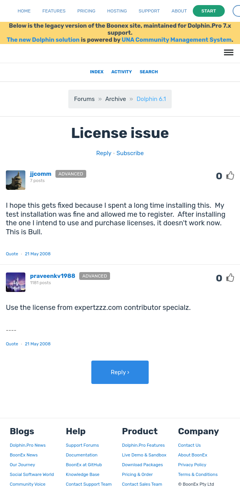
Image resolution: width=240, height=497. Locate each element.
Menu (227, 48)
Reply (104, 153)
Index (96, 71)
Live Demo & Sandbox (144, 455)
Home (24, 11)
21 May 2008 (38, 253)
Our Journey (22, 464)
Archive (115, 99)
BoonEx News (23, 455)
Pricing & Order (137, 474)
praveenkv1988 (52, 275)
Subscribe (130, 153)
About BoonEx (192, 455)
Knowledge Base (83, 474)
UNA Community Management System (177, 39)
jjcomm (41, 173)
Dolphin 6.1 (151, 99)
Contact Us (189, 445)
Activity (121, 71)
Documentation (82, 455)
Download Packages (142, 464)
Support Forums (82, 445)
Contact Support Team (89, 484)
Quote (12, 253)
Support (149, 11)
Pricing (86, 11)
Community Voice (27, 484)
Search (149, 71)
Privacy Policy (192, 464)
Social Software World (32, 474)
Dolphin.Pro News (28, 445)
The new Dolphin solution (43, 39)
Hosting (117, 11)
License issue (120, 132)
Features (53, 11)
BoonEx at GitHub (84, 464)
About (179, 11)
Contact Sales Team (142, 484)
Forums (84, 99)
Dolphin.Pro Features (143, 445)
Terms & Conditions (197, 474)
